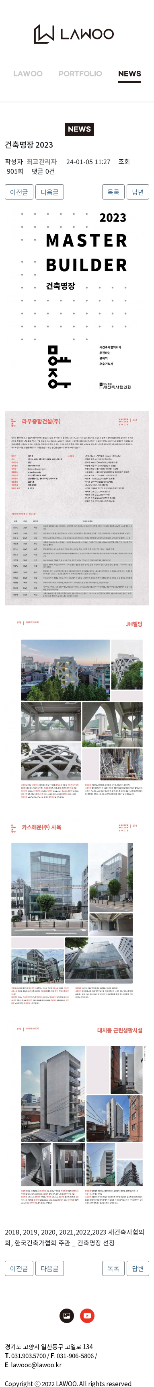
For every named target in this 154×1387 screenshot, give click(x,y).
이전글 (19, 192)
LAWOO (28, 74)
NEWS (129, 74)
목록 (113, 192)
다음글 (50, 192)
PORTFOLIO (80, 74)
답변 (138, 192)
